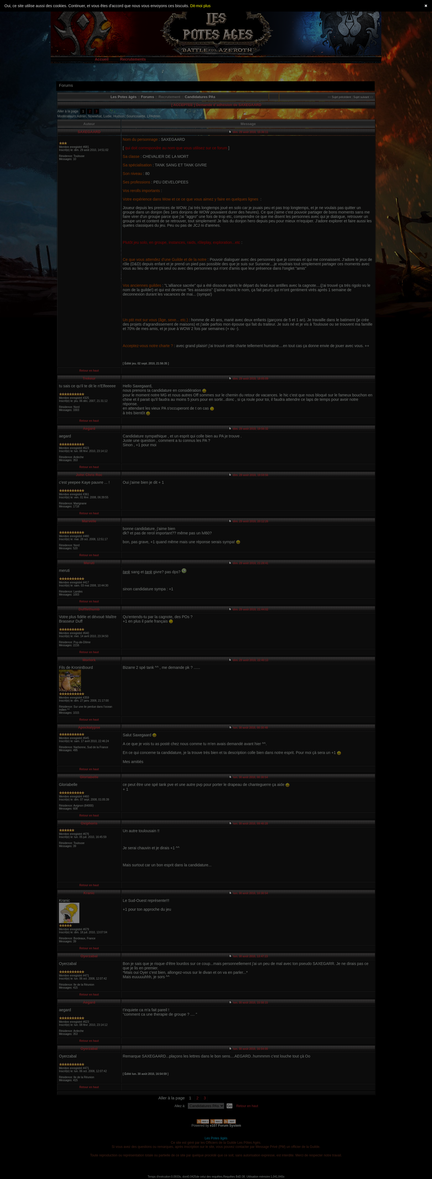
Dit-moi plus (200, 6)
